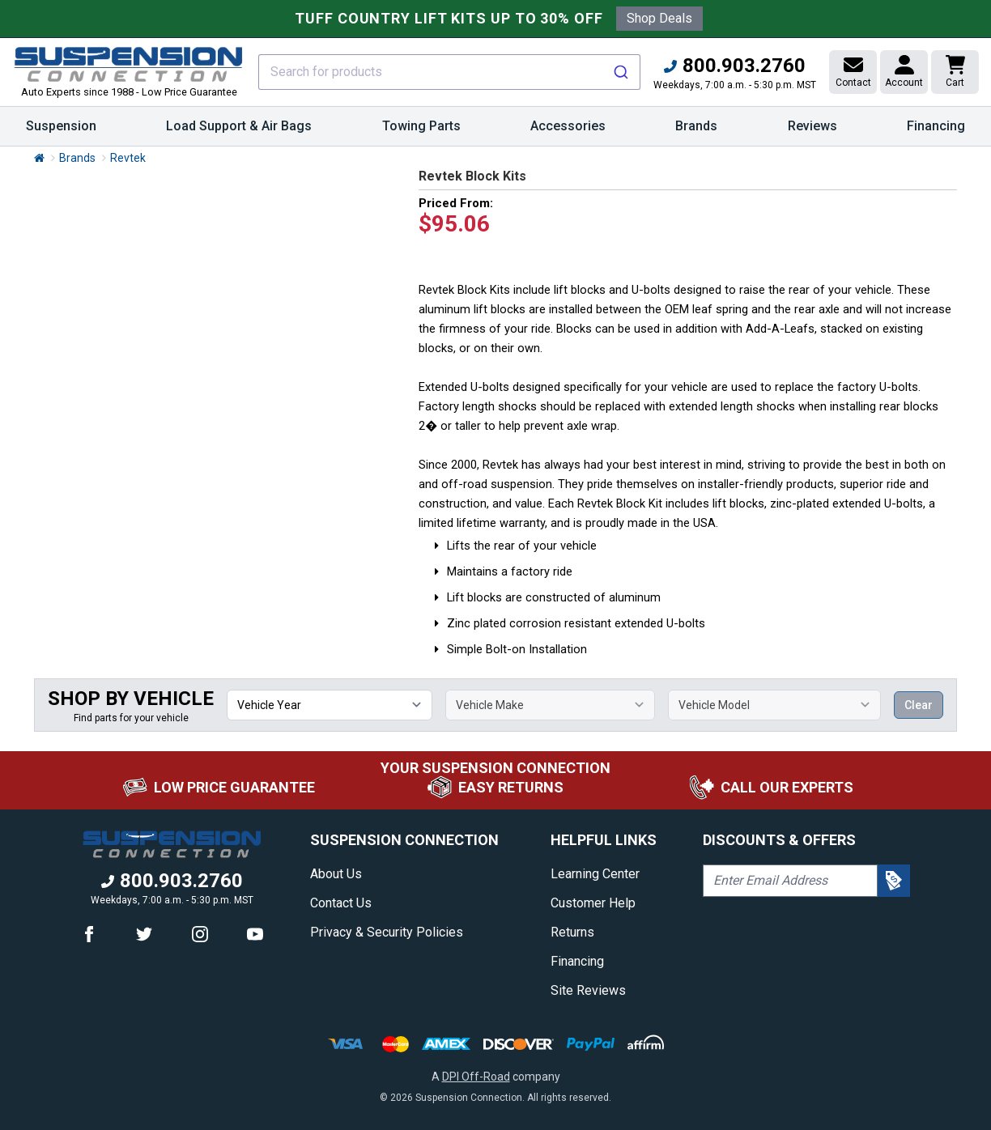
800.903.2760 (735, 65)
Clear (918, 705)
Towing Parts (421, 132)
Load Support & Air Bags (239, 132)
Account (904, 71)
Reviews (812, 126)
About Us (336, 873)
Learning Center (595, 873)
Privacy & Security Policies (386, 932)
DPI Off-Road (476, 1076)
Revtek (128, 157)
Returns (572, 932)
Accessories (568, 132)
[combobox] (449, 72)
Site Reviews (588, 990)
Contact (853, 71)
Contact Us (341, 903)
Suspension (61, 132)
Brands (696, 132)
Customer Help (593, 903)
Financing (936, 126)
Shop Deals (659, 18)
